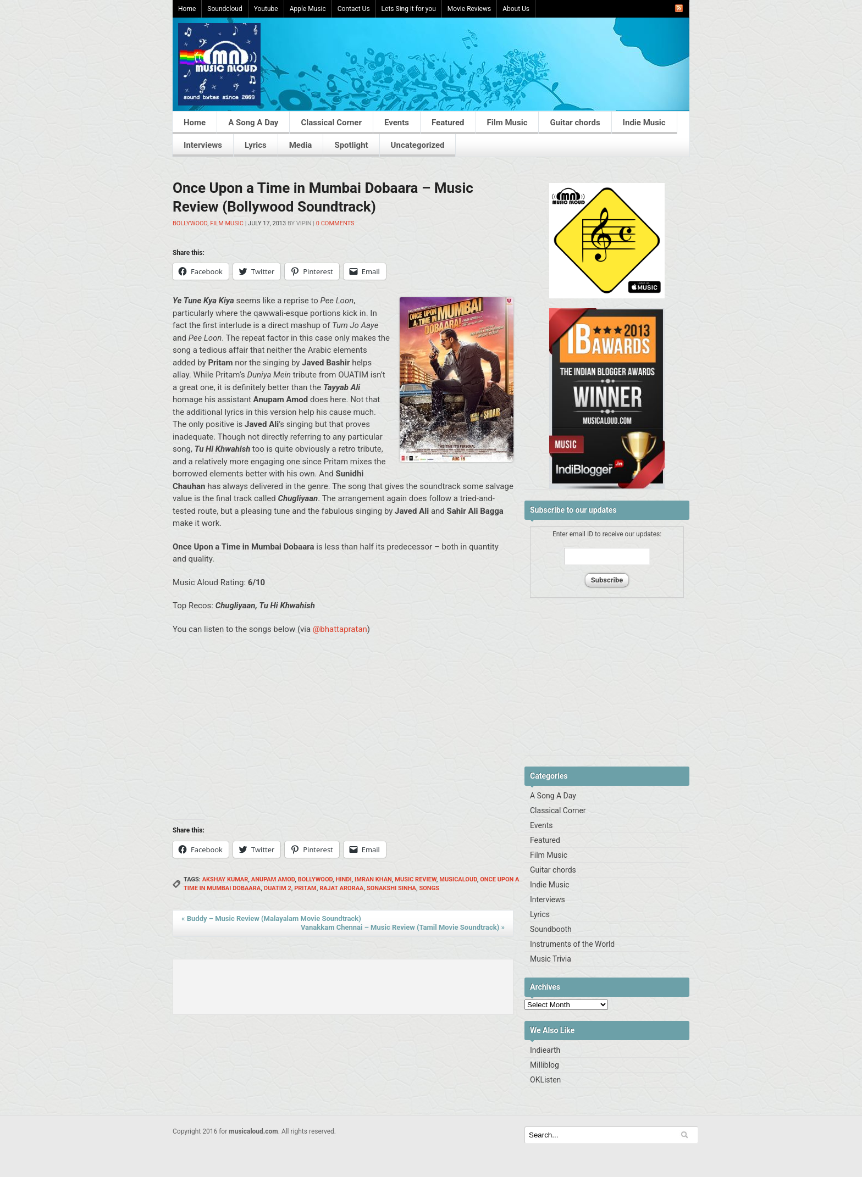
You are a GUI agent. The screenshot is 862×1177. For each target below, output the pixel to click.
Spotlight (351, 145)
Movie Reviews (469, 9)
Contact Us (354, 9)
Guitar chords (575, 122)
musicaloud (458, 879)
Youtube (266, 9)
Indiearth (545, 1050)
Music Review (415, 879)
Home (187, 9)
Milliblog (544, 1065)
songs (429, 888)
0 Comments (335, 223)
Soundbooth (551, 929)
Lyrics (256, 145)
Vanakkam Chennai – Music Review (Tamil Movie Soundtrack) (403, 927)
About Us (515, 9)
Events (396, 122)
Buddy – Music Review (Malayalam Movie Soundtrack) (271, 918)
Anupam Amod (273, 879)
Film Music (507, 122)
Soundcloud (224, 9)
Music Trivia (550, 958)
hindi (343, 879)
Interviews (203, 145)
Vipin (304, 223)
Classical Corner (331, 122)
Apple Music (308, 9)
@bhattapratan (340, 629)
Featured (448, 122)
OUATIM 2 (277, 888)
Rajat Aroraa (341, 888)
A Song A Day (253, 122)
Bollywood (190, 223)
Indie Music (644, 122)
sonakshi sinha (391, 888)
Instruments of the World (572, 944)
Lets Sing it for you (409, 9)
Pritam (305, 888)
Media (300, 145)
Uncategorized (418, 145)
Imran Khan (373, 879)
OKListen (545, 1079)
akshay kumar (225, 879)
